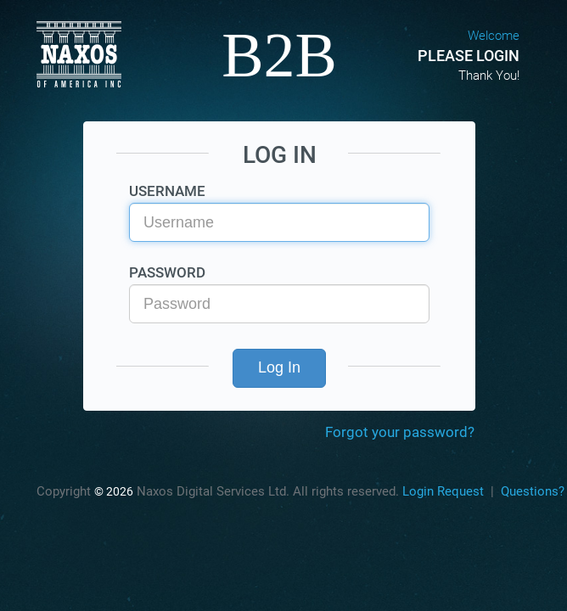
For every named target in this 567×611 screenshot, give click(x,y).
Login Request (443, 491)
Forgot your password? (399, 431)
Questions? (532, 491)
